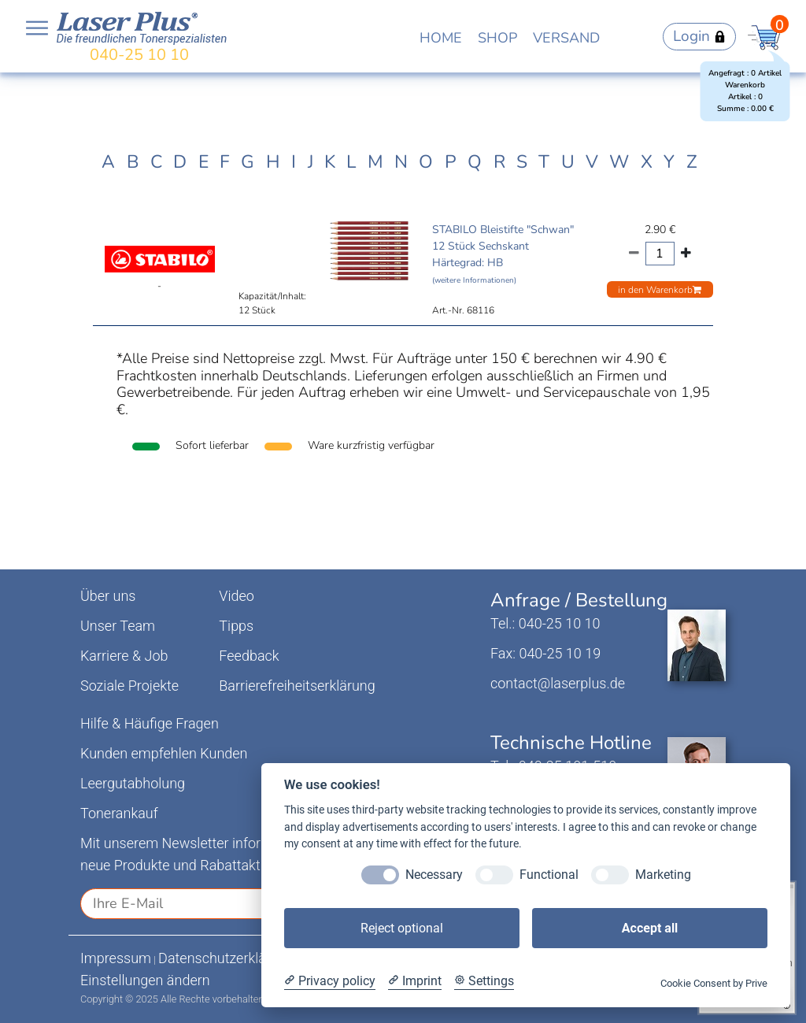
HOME (441, 37)
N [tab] (401, 162)
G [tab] (247, 162)
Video (236, 595)
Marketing (663, 874)
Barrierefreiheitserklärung (297, 685)
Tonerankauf (119, 813)
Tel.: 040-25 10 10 (545, 623)
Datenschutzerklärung (226, 958)
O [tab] (426, 162)
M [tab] (375, 162)
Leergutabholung (132, 783)
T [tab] (543, 162)
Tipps (236, 625)
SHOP (497, 37)
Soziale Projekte (129, 685)
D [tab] (180, 162)
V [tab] (592, 162)
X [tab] (647, 162)
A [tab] (108, 162)
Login (699, 36)
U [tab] (568, 162)
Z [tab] (691, 162)
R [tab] (499, 162)
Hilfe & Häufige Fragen (149, 723)
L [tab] (351, 162)
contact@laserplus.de (557, 683)
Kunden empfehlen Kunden (164, 753)
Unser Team (117, 625)
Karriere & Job (124, 655)
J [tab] (310, 162)
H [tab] (273, 162)
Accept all (650, 928)
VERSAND (566, 37)
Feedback (249, 655)
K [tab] (329, 162)
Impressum (115, 958)
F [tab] (225, 162)
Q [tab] (475, 162)
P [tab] (451, 162)
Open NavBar (37, 28)
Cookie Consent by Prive (713, 983)
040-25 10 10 (139, 54)
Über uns (107, 595)
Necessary (434, 874)
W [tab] (619, 162)
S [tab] (521, 162)
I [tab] (293, 162)
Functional (549, 874)
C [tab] (156, 162)
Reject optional (401, 928)
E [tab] (203, 162)
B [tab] (133, 162)
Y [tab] (669, 162)
